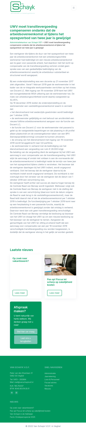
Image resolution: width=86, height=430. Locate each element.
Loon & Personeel (52, 379)
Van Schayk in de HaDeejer (21, 414)
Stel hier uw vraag (25, 331)
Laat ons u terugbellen (25, 339)
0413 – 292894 (19, 379)
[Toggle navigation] (73, 7)
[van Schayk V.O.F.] (23, 7)
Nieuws (48, 389)
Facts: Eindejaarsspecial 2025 (22, 417)
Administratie (50, 373)
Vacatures (49, 386)
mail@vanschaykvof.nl (23, 382)
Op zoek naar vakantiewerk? (22, 408)
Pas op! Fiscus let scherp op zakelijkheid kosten (30, 411)
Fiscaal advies (51, 382)
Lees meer (20, 293)
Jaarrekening (50, 376)
